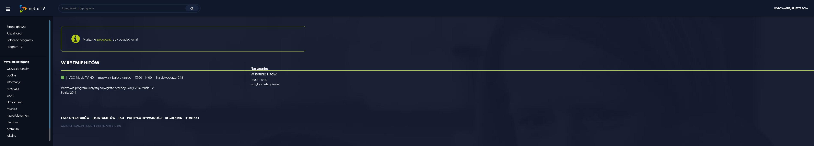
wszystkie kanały (18, 69)
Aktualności (14, 33)
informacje (14, 82)
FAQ (121, 118)
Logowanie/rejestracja (791, 8)
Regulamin (173, 118)
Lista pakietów (104, 118)
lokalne (11, 135)
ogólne (11, 75)
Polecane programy (20, 40)
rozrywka (13, 89)
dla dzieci (13, 122)
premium (13, 129)
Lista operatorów (75, 118)
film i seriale (14, 102)
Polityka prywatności (144, 118)
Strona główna (16, 27)
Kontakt (192, 118)
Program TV (15, 47)
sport (10, 95)
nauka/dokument (18, 115)
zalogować (104, 39)
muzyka (12, 109)
